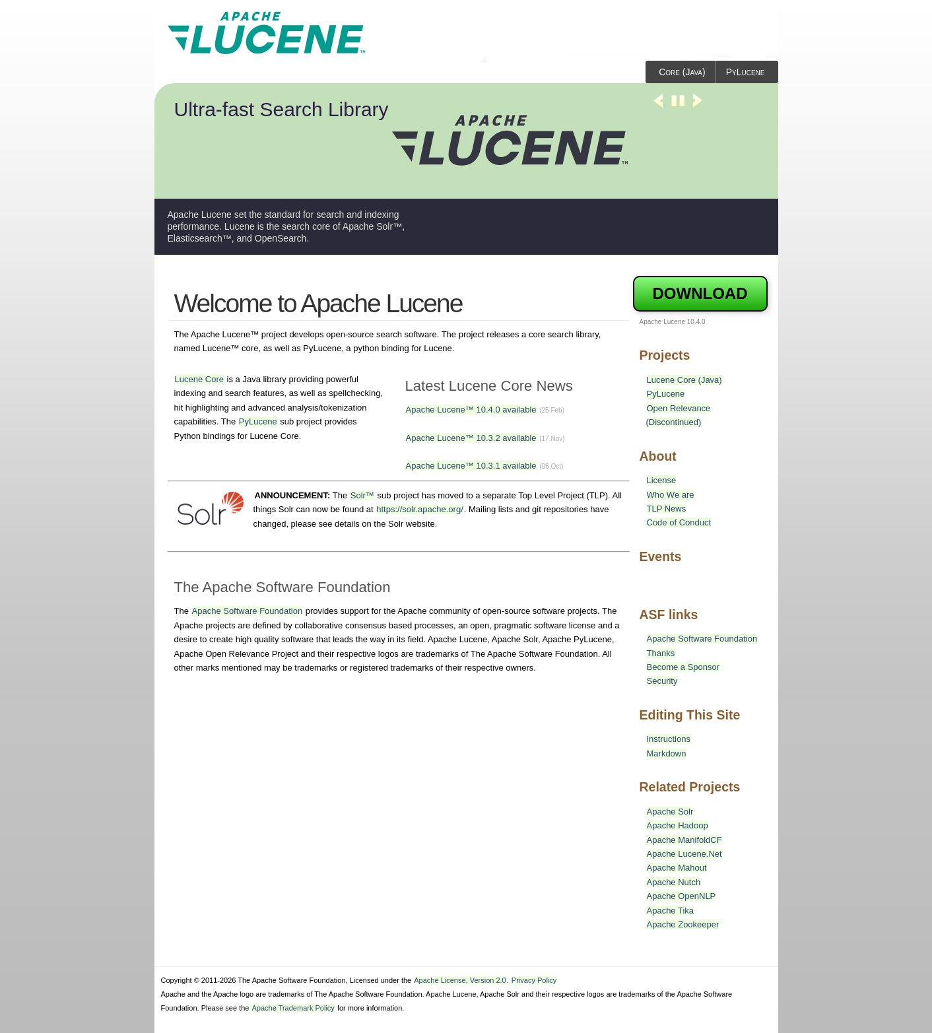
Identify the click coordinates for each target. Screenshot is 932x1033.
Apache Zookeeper (683, 924)
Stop (677, 106)
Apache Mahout (677, 868)
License (662, 480)
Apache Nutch (674, 882)
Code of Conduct (679, 522)
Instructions (668, 739)
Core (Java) (682, 72)
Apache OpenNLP (681, 896)
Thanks (661, 653)
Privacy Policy (534, 980)
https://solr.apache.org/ (419, 509)
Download (700, 293)
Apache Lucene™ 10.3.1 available (471, 466)
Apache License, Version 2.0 (460, 980)
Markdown (666, 753)
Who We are (670, 495)
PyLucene (745, 72)
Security (662, 681)
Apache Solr (670, 811)
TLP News (666, 509)
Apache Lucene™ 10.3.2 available (471, 438)
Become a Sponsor (683, 667)
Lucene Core (199, 379)
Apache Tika (670, 911)
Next (697, 106)
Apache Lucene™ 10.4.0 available (471, 410)
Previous (658, 106)
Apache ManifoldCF (684, 840)
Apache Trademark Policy (292, 1008)
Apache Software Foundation (247, 611)
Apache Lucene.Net (684, 854)
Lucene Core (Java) (684, 380)
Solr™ (362, 495)
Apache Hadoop (677, 825)
